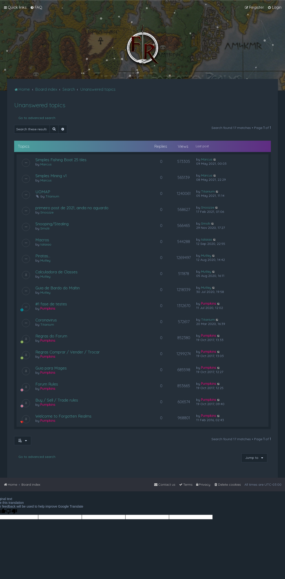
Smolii (45, 228)
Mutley (45, 260)
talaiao (45, 244)
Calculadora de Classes (56, 271)
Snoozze (47, 212)
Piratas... (42, 255)
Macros (42, 239)
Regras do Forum (51, 335)
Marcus (46, 164)
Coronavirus (46, 319)
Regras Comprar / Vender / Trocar (67, 351)
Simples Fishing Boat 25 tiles (61, 159)
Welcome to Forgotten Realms (63, 416)
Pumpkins (47, 308)
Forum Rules (46, 384)
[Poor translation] (11, 511)
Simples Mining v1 (51, 175)
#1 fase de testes (51, 303)
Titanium (52, 196)
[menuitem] (36, 7)
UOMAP (42, 191)
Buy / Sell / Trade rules (56, 400)
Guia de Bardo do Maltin (57, 287)
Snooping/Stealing (52, 223)
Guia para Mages (51, 367)
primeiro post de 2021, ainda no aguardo (71, 207)
